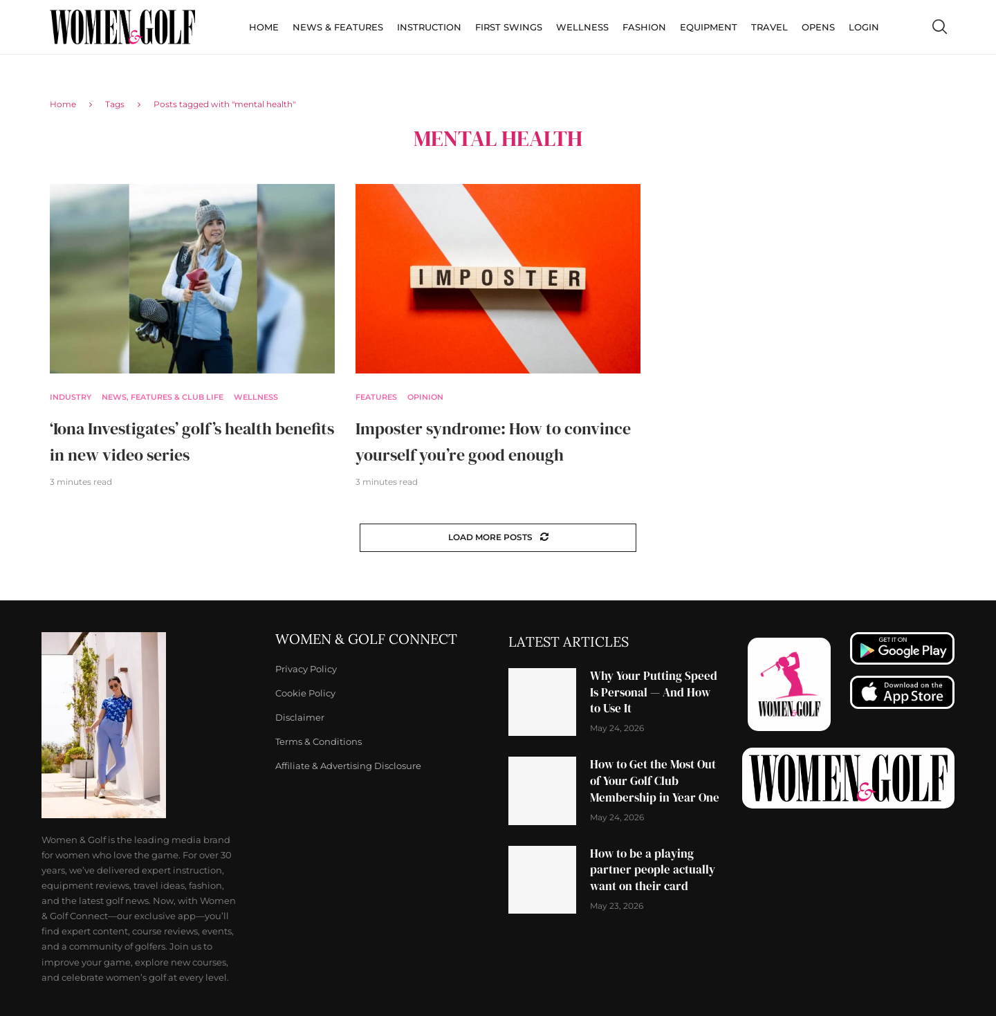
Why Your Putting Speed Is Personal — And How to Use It (653, 692)
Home (264, 27)
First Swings (508, 27)
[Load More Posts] (498, 538)
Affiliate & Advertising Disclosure (348, 765)
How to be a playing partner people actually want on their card (652, 870)
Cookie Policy (305, 693)
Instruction (429, 27)
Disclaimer (299, 717)
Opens (818, 27)
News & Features (338, 27)
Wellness (582, 27)
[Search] (939, 27)
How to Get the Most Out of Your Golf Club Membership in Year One (654, 781)
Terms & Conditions (318, 741)
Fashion (644, 27)
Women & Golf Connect (366, 639)
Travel (769, 27)
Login (864, 27)
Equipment (708, 27)
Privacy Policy (306, 669)
